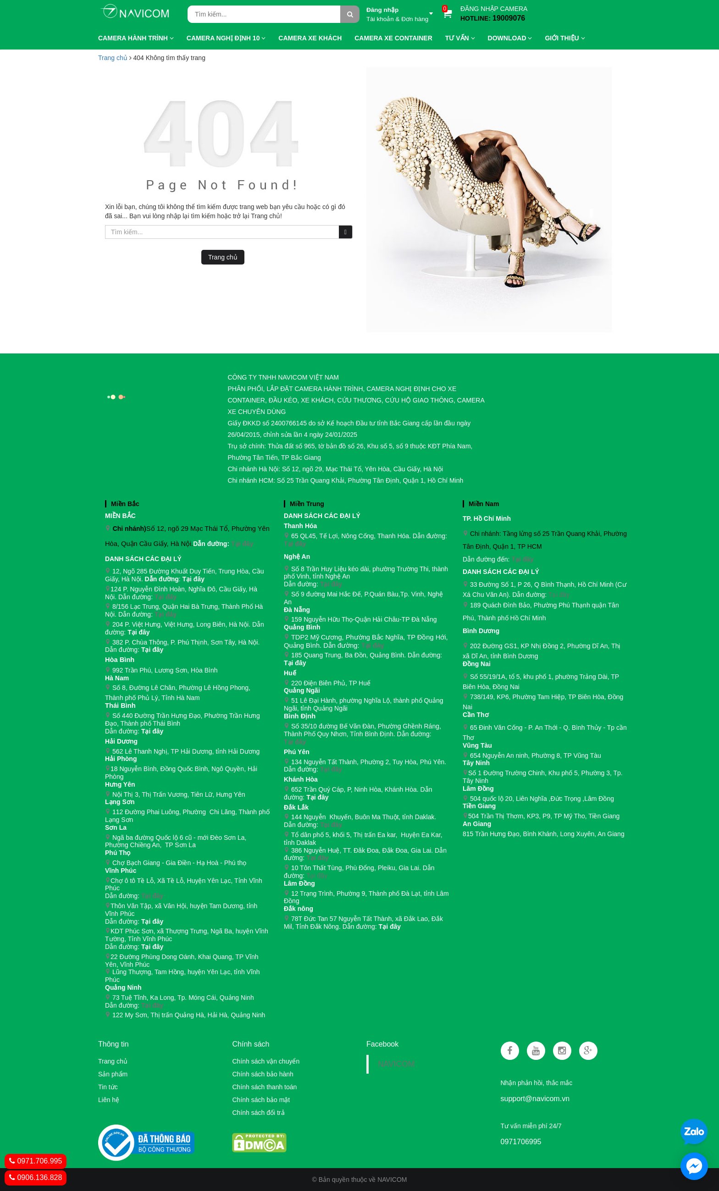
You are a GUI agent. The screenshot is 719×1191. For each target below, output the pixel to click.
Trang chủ (112, 57)
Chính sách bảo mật (261, 1099)
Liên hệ (108, 1099)
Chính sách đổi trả (258, 1112)
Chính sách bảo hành (262, 1074)
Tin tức (108, 1087)
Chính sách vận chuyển (265, 1061)
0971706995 (521, 1142)
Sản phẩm (112, 1074)
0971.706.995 (35, 1161)
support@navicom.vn (535, 1099)
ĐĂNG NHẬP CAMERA (493, 8)
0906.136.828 (35, 1177)
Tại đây (242, 543)
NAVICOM (396, 1064)
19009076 (508, 18)
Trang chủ (112, 1061)
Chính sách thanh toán (264, 1087)
